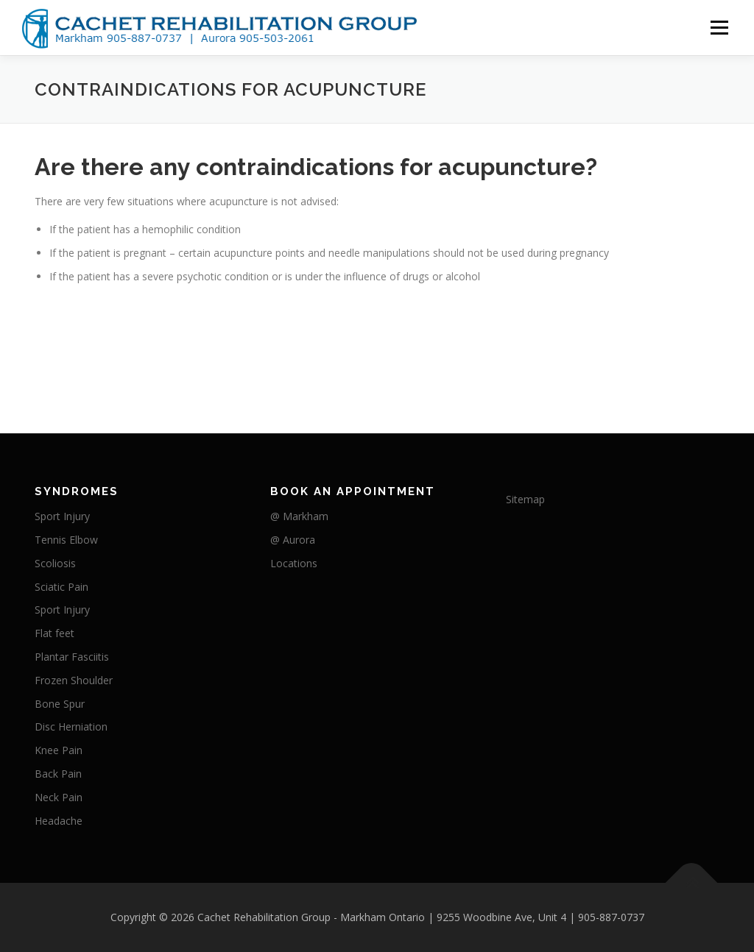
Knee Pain (58, 750)
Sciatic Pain (61, 587)
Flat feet (54, 633)
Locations (293, 563)
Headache (58, 821)
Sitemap (525, 499)
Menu (719, 28)
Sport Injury (62, 516)
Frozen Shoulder (74, 680)
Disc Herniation (71, 726)
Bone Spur (60, 704)
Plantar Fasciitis (72, 657)
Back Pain (58, 774)
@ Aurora (292, 540)
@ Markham (299, 516)
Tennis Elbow (66, 540)
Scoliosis (55, 563)
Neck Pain (58, 797)
